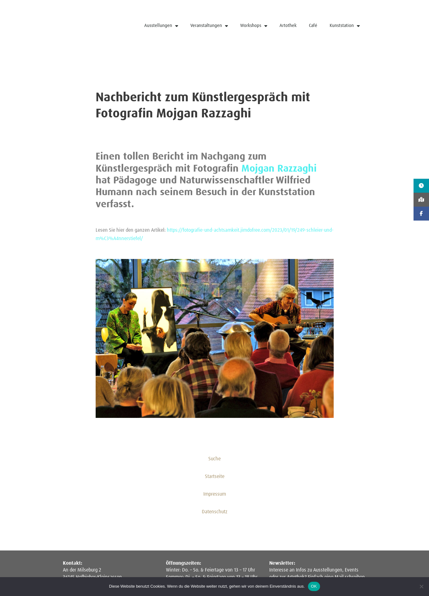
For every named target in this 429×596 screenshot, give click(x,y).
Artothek (288, 25)
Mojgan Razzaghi (279, 169)
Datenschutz (215, 512)
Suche (214, 459)
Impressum (214, 494)
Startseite (214, 477)
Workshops (253, 25)
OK (314, 586)
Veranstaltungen (209, 25)
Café (313, 25)
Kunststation (345, 25)
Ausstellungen (161, 25)
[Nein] (421, 586)
